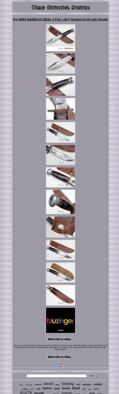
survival (38, 384)
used (84, 389)
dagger (21, 385)
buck (58, 385)
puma (32, 389)
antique (29, 385)
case (38, 388)
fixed (76, 388)
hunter (96, 389)
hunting (68, 383)
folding (89, 389)
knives (47, 388)
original (25, 389)
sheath (48, 384)
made (57, 388)
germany (87, 384)
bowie (66, 388)
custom (97, 384)
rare (78, 384)
